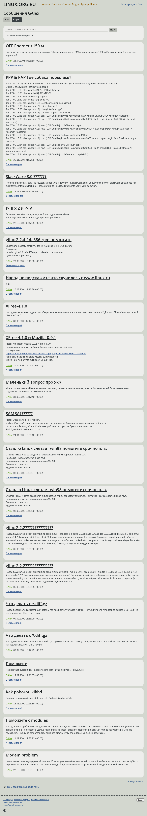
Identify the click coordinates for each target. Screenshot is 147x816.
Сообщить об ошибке (12, 802)
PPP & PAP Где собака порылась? (38, 77)
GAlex (33, 13)
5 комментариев (14, 65)
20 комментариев (15, 265)
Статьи (66, 4)
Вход (140, 4)
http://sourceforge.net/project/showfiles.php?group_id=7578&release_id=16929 (46, 353)
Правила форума (22, 800)
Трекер (85, 4)
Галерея (56, 4)
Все (7, 19)
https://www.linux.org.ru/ (13, 805)
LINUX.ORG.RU (19, 4)
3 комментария (14, 164)
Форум (75, 4)
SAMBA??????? (19, 413)
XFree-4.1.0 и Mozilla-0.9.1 (31, 337)
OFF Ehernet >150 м (25, 45)
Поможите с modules (27, 720)
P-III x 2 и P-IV (19, 208)
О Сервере (8, 800)
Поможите (16, 663)
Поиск (93, 4)
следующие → (136, 781)
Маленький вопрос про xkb (33, 382)
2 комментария (14, 227)
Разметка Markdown (40, 800)
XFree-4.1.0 (16, 306)
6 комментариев (14, 196)
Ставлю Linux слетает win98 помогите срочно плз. (56, 448)
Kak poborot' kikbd (24, 692)
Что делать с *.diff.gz (26, 603)
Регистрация (128, 4)
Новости (45, 4)
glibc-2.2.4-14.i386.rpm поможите (38, 239)
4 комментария (14, 370)
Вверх (140, 800)
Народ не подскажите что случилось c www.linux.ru (58, 277)
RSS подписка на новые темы (23, 787)
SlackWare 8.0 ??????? (26, 176)
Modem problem (22, 755)
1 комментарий (14, 294)
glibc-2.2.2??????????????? (29, 527)
